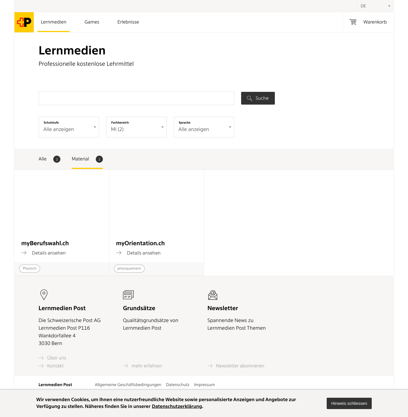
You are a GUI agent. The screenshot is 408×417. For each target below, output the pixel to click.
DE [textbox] (363, 6)
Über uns (52, 358)
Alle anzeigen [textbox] (58, 129)
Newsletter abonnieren (235, 366)
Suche (258, 98)
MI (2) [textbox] (117, 129)
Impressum (204, 384)
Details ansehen (43, 253)
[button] (349, 403)
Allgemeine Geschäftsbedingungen (128, 384)
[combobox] (375, 6)
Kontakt (51, 366)
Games (91, 22)
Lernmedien (53, 22)
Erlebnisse (128, 22)
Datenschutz (177, 384)
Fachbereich (120, 122)
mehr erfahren (142, 366)
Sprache (184, 122)
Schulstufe (51, 122)
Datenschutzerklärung (177, 406)
